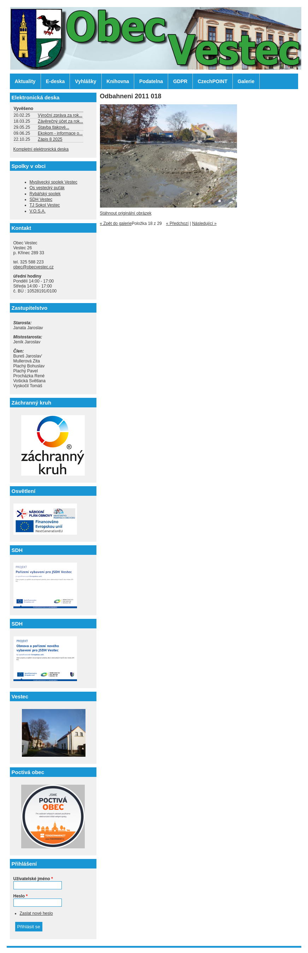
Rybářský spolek (45, 193)
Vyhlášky (85, 81)
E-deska (55, 81)
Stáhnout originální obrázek (126, 213)
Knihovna (118, 81)
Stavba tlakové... (53, 127)
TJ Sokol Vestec (45, 205)
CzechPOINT (212, 81)
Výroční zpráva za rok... (60, 115)
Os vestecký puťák (47, 187)
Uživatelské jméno (33, 878)
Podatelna (151, 81)
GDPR (180, 81)
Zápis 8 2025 (50, 139)
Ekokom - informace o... (60, 133)
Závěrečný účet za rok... (60, 121)
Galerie (246, 81)
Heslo (20, 896)
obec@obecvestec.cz (33, 267)
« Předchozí (177, 223)
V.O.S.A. (38, 211)
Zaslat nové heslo (36, 913)
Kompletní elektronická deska (41, 149)
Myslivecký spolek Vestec (53, 182)
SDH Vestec (41, 199)
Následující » (204, 223)
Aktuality (25, 81)
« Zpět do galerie (116, 223)
